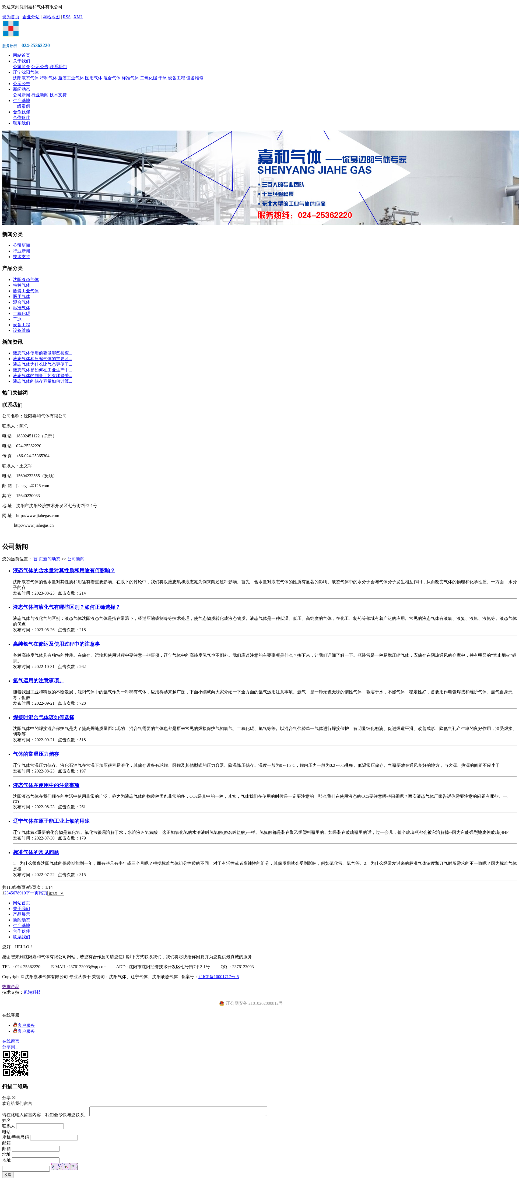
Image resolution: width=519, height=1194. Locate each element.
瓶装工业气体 (71, 78)
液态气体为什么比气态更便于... (42, 364)
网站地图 (51, 17)
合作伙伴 (21, 112)
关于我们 (21, 61)
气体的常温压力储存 (36, 754)
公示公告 (39, 66)
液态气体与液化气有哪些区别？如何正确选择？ (66, 607)
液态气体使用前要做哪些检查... (42, 353)
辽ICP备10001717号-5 (218, 976)
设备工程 (176, 78)
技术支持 (58, 95)
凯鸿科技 (32, 992)
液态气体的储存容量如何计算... (42, 381)
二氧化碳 (148, 78)
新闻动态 (21, 89)
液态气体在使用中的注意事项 (46, 785)
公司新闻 (21, 95)
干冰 (162, 78)
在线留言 (10, 1041)
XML (78, 17)
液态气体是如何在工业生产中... (42, 370)
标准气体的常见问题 (36, 852)
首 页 (38, 559)
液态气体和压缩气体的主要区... (42, 358)
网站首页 (21, 55)
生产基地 (21, 100)
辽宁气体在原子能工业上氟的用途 (51, 821)
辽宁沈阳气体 (26, 72)
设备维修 (195, 78)
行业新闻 (39, 95)
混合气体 (112, 78)
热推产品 (10, 986)
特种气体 (48, 78)
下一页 (32, 893)
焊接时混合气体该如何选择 (43, 717)
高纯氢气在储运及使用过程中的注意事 (56, 644)
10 (24, 893)
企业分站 (31, 17)
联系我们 (58, 66)
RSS (67, 17)
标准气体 (130, 78)
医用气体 (93, 78)
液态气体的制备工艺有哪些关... (42, 375)
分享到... (10, 1047)
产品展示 (21, 914)
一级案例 (21, 106)
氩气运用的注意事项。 (38, 680)
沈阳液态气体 (26, 78)
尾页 (43, 893)
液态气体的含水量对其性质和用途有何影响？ (64, 570)
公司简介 (21, 66)
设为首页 (10, 17)
